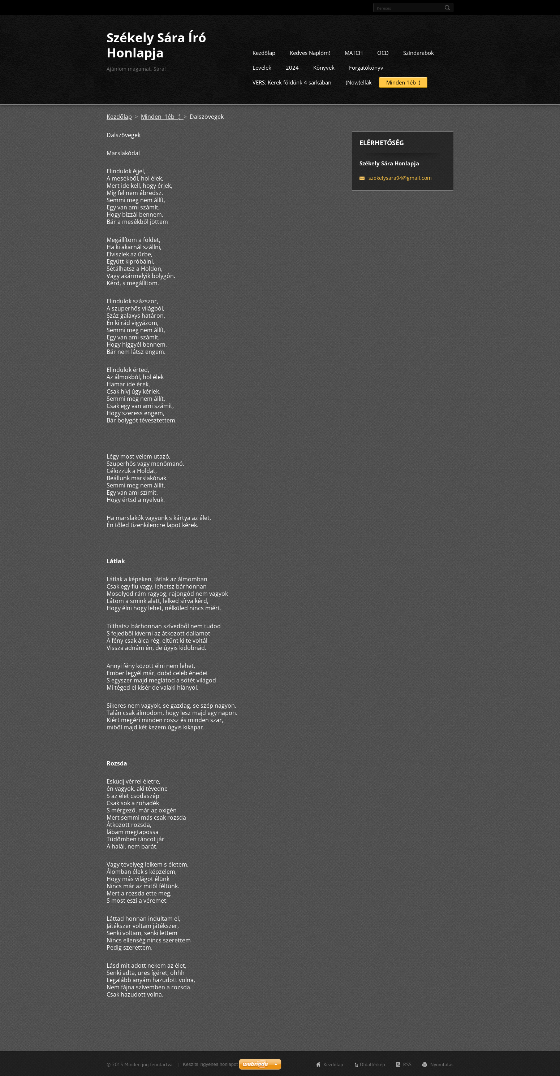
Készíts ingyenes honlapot (210, 1064)
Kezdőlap (264, 52)
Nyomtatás (441, 1064)
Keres (447, 8)
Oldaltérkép (372, 1064)
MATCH (354, 52)
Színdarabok (418, 52)
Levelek (262, 67)
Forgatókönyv (366, 67)
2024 (292, 67)
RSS (407, 1064)
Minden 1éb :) (403, 82)
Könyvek (324, 67)
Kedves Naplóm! (310, 52)
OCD (383, 52)
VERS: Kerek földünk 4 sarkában (292, 82)
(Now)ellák (359, 82)
